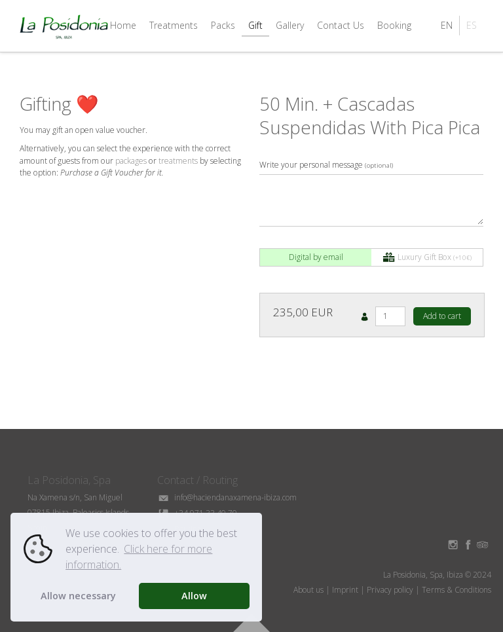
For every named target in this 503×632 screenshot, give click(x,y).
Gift (255, 25)
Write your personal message (326, 164)
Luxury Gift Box (427, 258)
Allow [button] (194, 595)
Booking (394, 25)
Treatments (173, 25)
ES (471, 25)
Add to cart (442, 316)
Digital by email (316, 257)
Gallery (290, 25)
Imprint (345, 589)
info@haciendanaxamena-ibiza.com (227, 497)
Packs (223, 25)
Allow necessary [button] (78, 595)
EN (447, 25)
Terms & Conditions (456, 589)
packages (131, 160)
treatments (178, 160)
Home (123, 25)
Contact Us (340, 25)
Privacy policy (390, 589)
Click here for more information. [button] (138, 557)
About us (308, 589)
